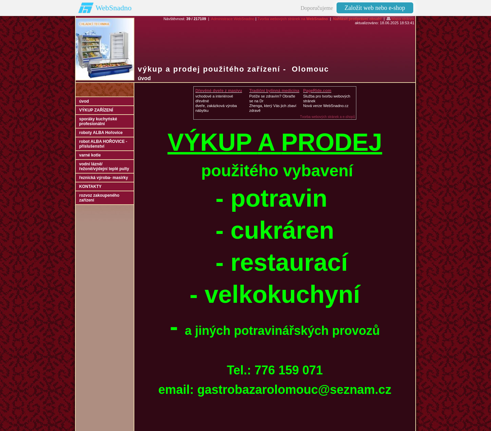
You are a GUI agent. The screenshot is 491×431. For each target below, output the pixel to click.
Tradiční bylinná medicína (274, 90)
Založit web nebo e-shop (375, 7)
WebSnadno (113, 7)
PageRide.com (317, 90)
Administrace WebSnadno (232, 19)
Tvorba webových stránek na (292, 19)
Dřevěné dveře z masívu (218, 90)
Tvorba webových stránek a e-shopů (327, 117)
